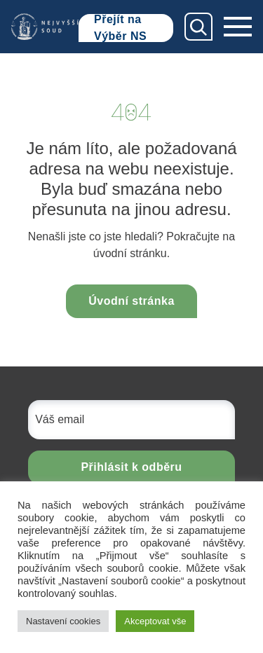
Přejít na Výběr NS (120, 28)
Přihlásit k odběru (131, 467)
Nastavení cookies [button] (63, 621)
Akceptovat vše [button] (155, 621)
